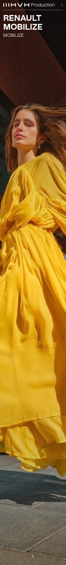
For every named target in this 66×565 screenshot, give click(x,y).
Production (43, 5)
